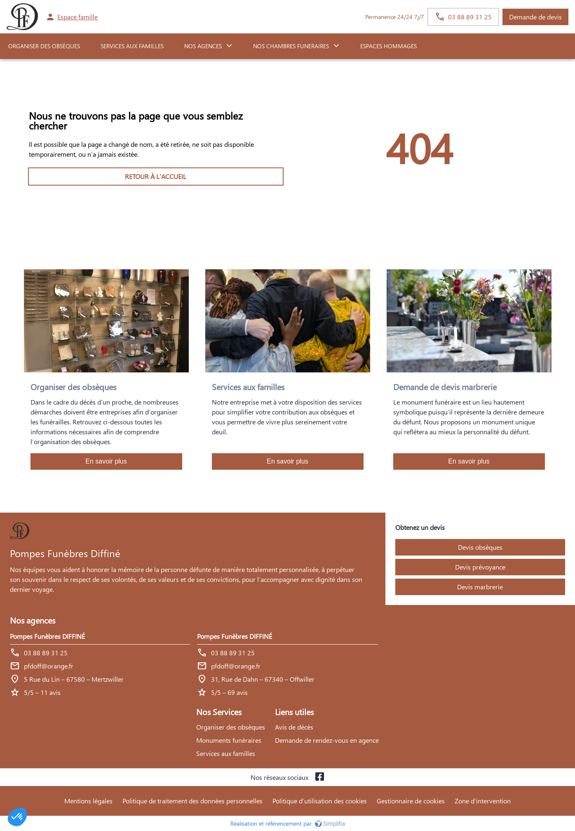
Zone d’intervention (483, 800)
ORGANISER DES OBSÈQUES (44, 46)
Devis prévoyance (480, 567)
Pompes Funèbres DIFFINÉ (47, 636)
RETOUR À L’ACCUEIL (155, 176)
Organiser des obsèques (230, 727)
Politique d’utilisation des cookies (319, 800)
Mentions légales (88, 800)
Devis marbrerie (480, 586)
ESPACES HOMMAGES (388, 46)
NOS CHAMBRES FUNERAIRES (291, 46)
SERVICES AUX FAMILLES (132, 46)
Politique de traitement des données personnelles (192, 800)
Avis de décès (294, 727)
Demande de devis (535, 16)
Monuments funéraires (228, 740)
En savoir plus (106, 461)
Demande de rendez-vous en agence (327, 740)
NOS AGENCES (203, 46)
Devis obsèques (480, 547)
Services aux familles (225, 753)
